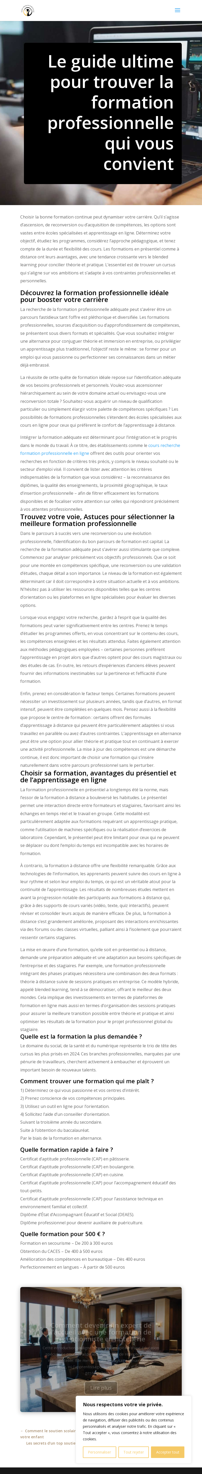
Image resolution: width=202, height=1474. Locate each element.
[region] (133, 1429)
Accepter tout (167, 1452)
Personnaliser (99, 1452)
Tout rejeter (133, 1452)
